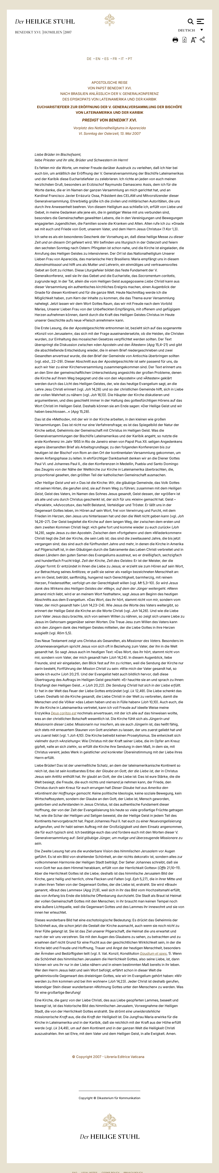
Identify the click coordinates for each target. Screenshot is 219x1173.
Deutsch (188, 31)
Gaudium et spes (153, 953)
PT (130, 59)
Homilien (53, 32)
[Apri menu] (200, 21)
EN (98, 59)
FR (115, 59)
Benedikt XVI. (28, 32)
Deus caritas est (63, 713)
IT (122, 59)
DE (89, 59)
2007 (68, 32)
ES (106, 59)
